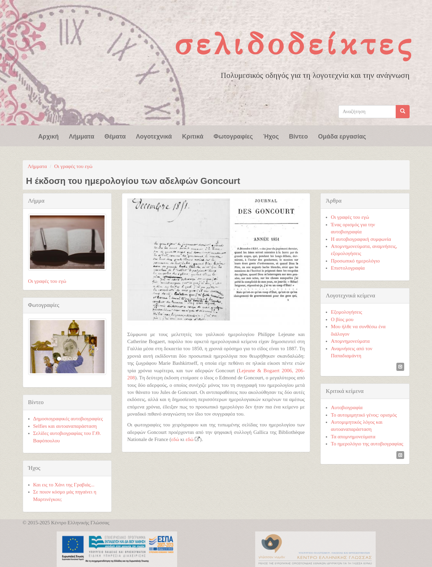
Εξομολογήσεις (346, 312)
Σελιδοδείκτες (294, 43)
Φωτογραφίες (233, 136)
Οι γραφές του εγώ (73, 166)
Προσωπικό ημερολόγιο (355, 261)
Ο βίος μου (342, 319)
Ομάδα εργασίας (342, 136)
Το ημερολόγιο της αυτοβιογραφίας (367, 443)
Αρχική (48, 136)
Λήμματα (81, 136)
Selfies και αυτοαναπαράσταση (65, 426)
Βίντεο (298, 136)
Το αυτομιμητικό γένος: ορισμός (364, 415)
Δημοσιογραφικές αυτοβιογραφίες (68, 418)
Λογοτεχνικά (154, 136)
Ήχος (271, 136)
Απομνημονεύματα (350, 341)
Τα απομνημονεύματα (353, 436)
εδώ (175, 439)
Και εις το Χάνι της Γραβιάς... (64, 484)
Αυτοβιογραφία (346, 407)
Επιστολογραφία (348, 268)
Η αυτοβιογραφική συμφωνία (361, 239)
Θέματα (115, 136)
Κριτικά (193, 136)
